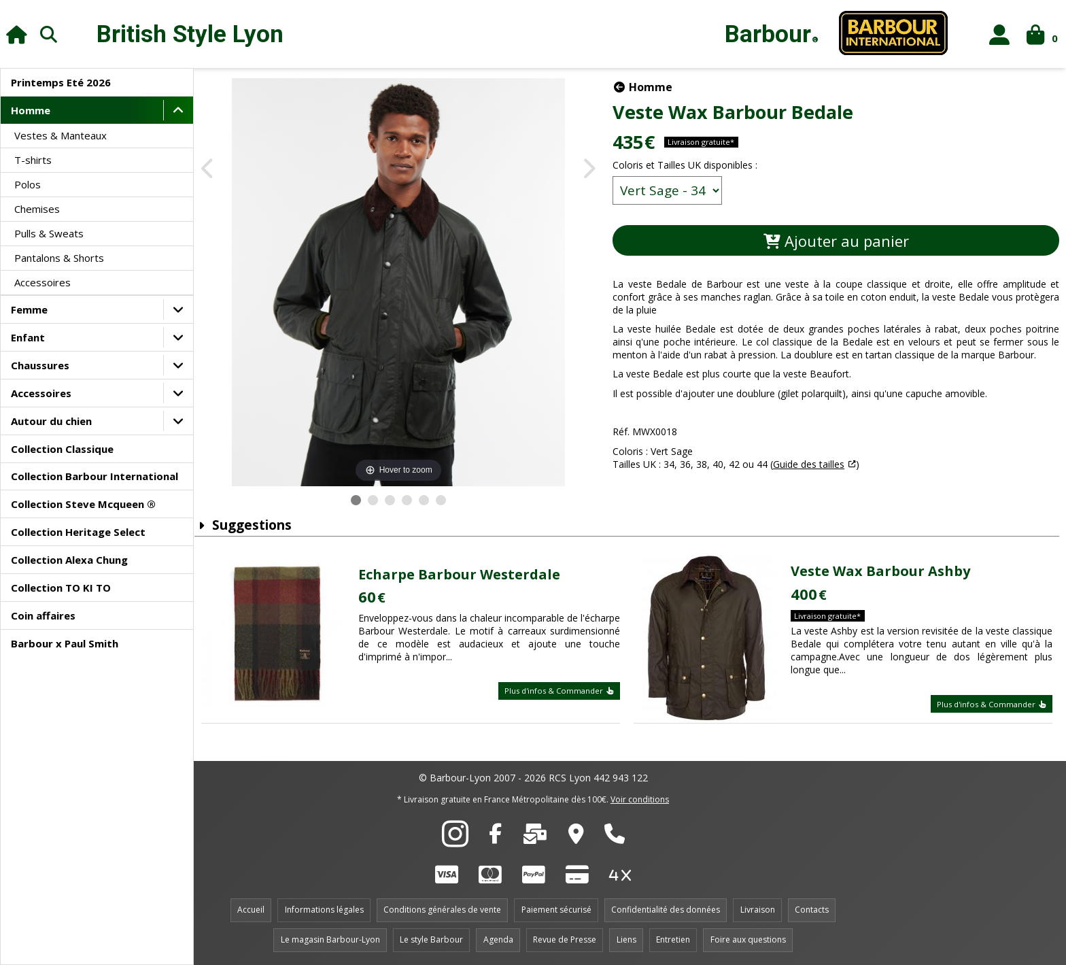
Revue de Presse (564, 939)
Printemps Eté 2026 (61, 82)
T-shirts (33, 160)
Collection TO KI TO (61, 587)
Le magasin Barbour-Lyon (330, 939)
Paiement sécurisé (556, 909)
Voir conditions (640, 799)
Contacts (812, 909)
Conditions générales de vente (442, 909)
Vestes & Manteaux (60, 135)
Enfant (28, 337)
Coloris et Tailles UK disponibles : (694, 164)
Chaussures (40, 365)
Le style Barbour (431, 939)
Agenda (498, 939)
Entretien (673, 939)
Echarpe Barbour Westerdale (467, 574)
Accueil (250, 909)
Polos (27, 184)
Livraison (757, 909)
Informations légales (324, 909)
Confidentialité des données (665, 909)
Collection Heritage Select (78, 532)
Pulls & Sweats (49, 233)
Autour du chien (51, 421)
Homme (30, 110)
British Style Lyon (190, 34)
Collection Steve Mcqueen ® (83, 504)
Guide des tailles (818, 464)
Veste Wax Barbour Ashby (883, 571)
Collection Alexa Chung (69, 559)
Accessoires (42, 282)
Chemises (37, 209)
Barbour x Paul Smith (64, 643)
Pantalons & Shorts (59, 258)
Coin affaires (43, 615)
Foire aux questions (748, 939)
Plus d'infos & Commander (564, 690)
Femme (29, 309)
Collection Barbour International (94, 476)
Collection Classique (62, 449)
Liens (626, 939)
